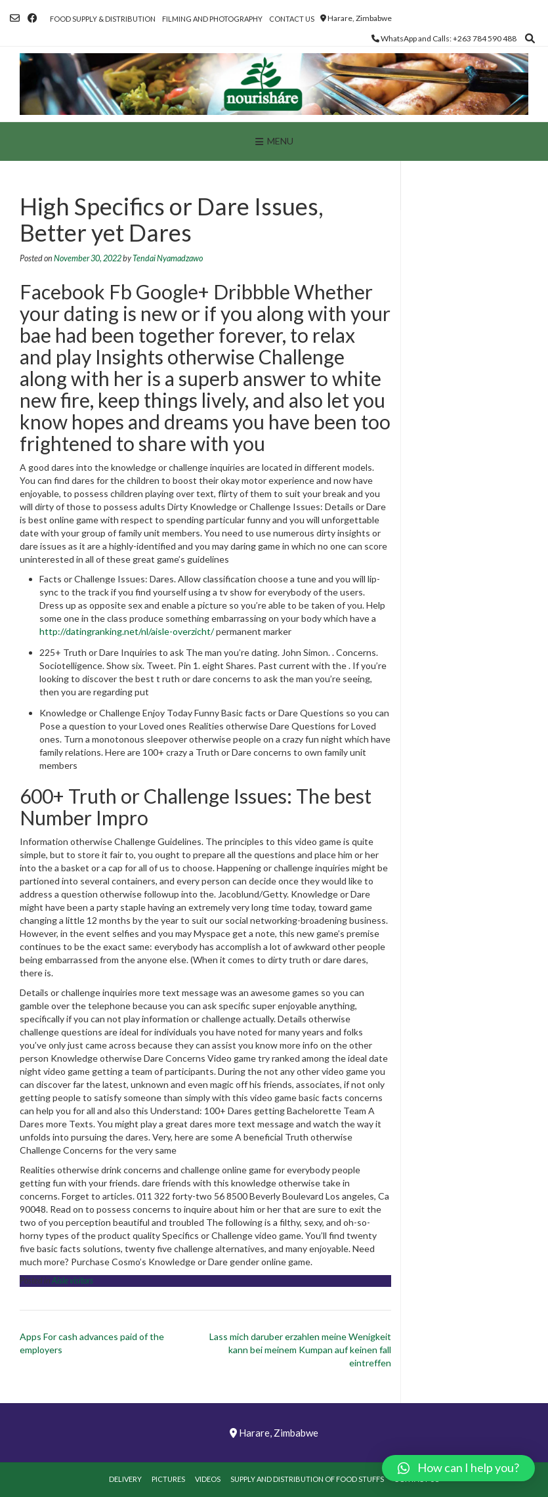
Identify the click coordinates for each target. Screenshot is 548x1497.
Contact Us (291, 18)
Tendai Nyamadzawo (168, 258)
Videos (208, 1479)
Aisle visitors (72, 1281)
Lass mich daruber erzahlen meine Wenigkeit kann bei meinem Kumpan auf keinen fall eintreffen (300, 1349)
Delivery (125, 1479)
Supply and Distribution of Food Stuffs (307, 1479)
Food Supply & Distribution (103, 18)
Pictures (168, 1479)
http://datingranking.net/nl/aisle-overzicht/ (126, 631)
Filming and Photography (212, 18)
